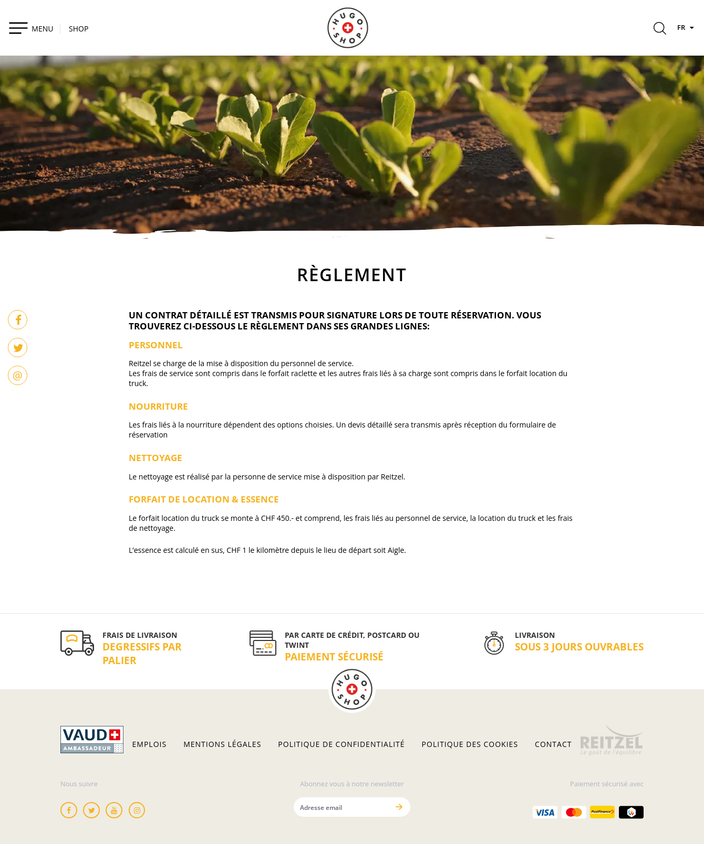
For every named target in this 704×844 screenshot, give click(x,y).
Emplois (149, 744)
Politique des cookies (470, 744)
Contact (553, 744)
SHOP (78, 29)
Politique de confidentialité (341, 744)
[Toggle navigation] (31, 27)
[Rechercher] (660, 30)
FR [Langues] (686, 27)
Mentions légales (222, 744)
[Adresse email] (341, 807)
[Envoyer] (398, 807)
